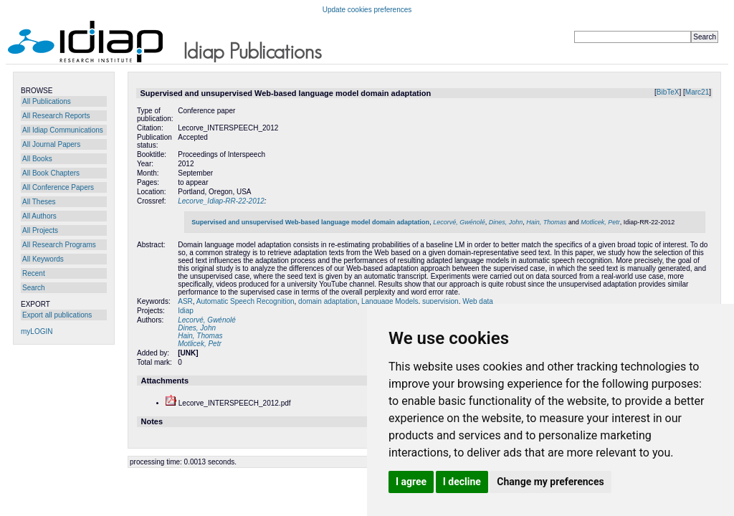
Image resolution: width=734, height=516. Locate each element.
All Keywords (43, 259)
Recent (33, 273)
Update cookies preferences (367, 10)
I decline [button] (462, 481)
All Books (37, 159)
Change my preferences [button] (550, 481)
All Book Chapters (51, 173)
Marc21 (697, 92)
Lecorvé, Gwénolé (459, 222)
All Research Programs (59, 245)
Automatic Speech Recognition (245, 301)
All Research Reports (56, 116)
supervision (440, 301)
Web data (477, 301)
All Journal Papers (51, 144)
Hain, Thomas (546, 222)
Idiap (186, 311)
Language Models (390, 301)
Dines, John (506, 222)
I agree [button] (411, 481)
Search (33, 288)
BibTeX (668, 92)
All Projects (40, 230)
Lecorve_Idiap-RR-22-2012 (221, 201)
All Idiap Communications (62, 130)
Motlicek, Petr (600, 222)
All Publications (46, 101)
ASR (185, 301)
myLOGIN (36, 331)
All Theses (39, 202)
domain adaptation (327, 301)
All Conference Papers (58, 187)
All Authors (39, 216)
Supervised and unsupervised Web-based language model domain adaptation (310, 222)
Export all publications (57, 315)
